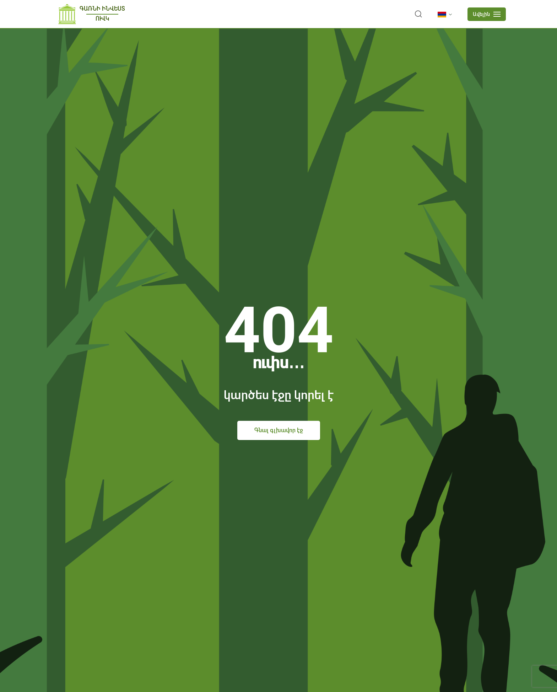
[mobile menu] (486, 14)
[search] (418, 14)
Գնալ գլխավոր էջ (278, 430)
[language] (446, 14)
